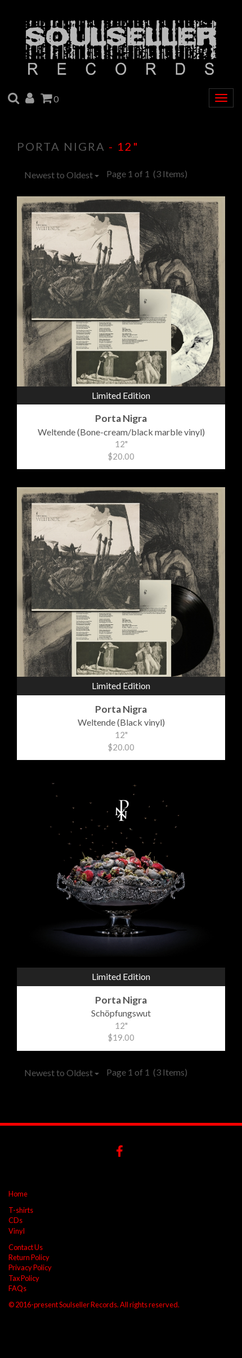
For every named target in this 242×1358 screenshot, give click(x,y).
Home (18, 1193)
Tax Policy (23, 1278)
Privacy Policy (30, 1267)
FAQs (17, 1288)
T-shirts (20, 1210)
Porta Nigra (61, 146)
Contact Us (25, 1247)
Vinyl (16, 1230)
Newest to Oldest (61, 174)
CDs (15, 1220)
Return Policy (29, 1257)
